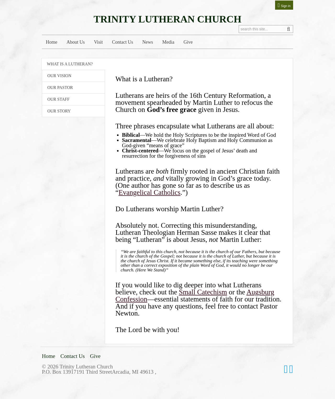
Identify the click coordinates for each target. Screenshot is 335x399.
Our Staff (58, 99)
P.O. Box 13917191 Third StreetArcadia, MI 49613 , (99, 372)
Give (188, 42)
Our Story (59, 111)
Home (51, 42)
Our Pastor (60, 87)
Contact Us (122, 42)
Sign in (286, 6)
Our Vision (59, 75)
